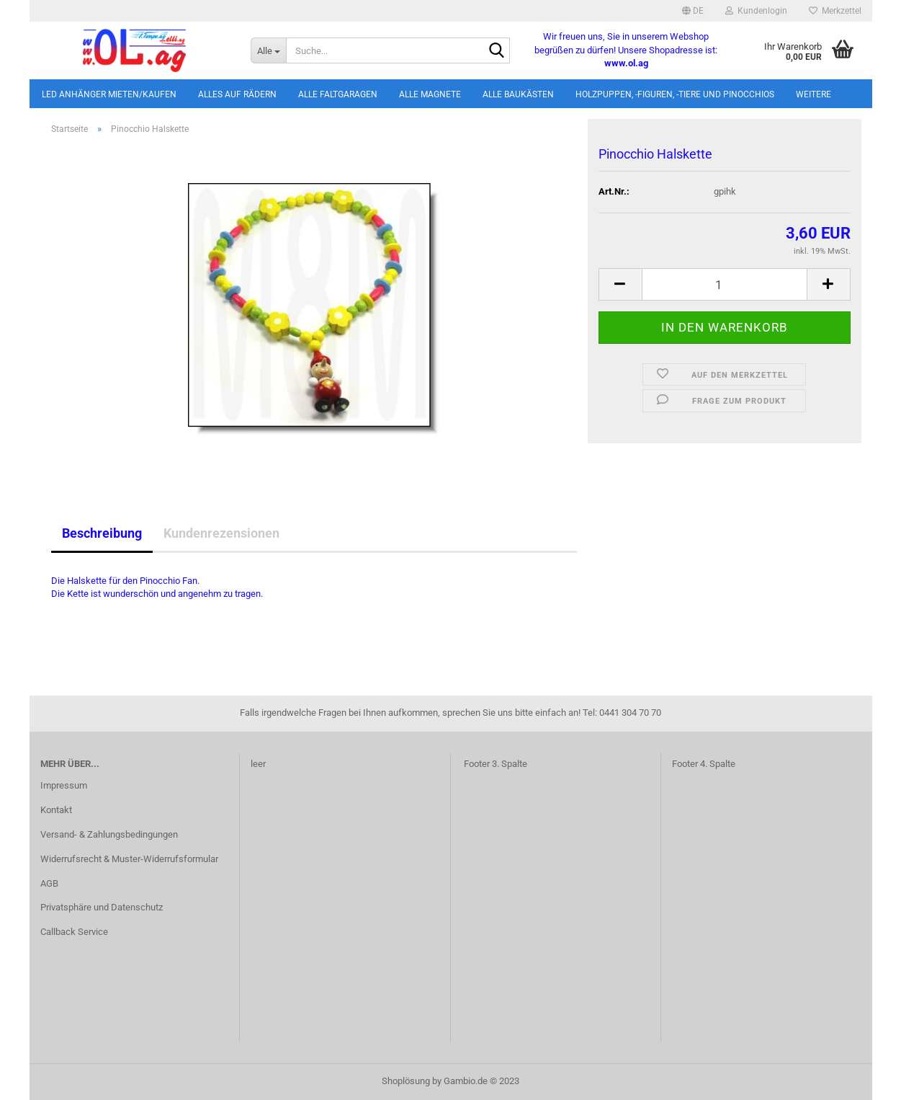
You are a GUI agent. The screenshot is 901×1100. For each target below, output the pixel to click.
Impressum (63, 785)
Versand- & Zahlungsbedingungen (109, 834)
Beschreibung (102, 533)
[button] (692, 11)
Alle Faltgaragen (337, 94)
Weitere (813, 94)
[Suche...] (268, 50)
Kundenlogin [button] (756, 11)
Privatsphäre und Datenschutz (101, 907)
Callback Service (74, 931)
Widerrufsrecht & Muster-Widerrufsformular (129, 858)
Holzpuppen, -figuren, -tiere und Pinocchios (674, 94)
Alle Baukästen (518, 94)
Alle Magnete (430, 94)
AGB (49, 883)
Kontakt (56, 809)
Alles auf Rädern (237, 94)
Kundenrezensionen (221, 533)
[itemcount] (724, 284)
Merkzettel (835, 11)
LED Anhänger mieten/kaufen (109, 94)
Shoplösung (406, 1080)
